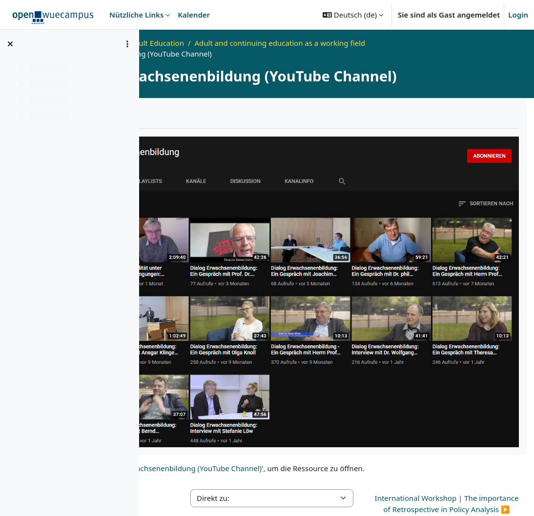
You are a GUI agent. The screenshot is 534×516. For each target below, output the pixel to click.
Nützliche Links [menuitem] (136, 15)
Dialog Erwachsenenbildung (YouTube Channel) (309, 387)
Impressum (175, 495)
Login (518, 15)
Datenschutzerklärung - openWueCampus (276, 495)
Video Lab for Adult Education (262, 43)
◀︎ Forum (168, 417)
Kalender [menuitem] (194, 15)
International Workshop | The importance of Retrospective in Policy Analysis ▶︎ (468, 428)
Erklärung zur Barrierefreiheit (407, 495)
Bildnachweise (492, 495)
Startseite (184, 43)
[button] (353, 14)
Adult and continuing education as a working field (409, 43)
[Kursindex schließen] (10, 44)
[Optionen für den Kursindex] (127, 44)
